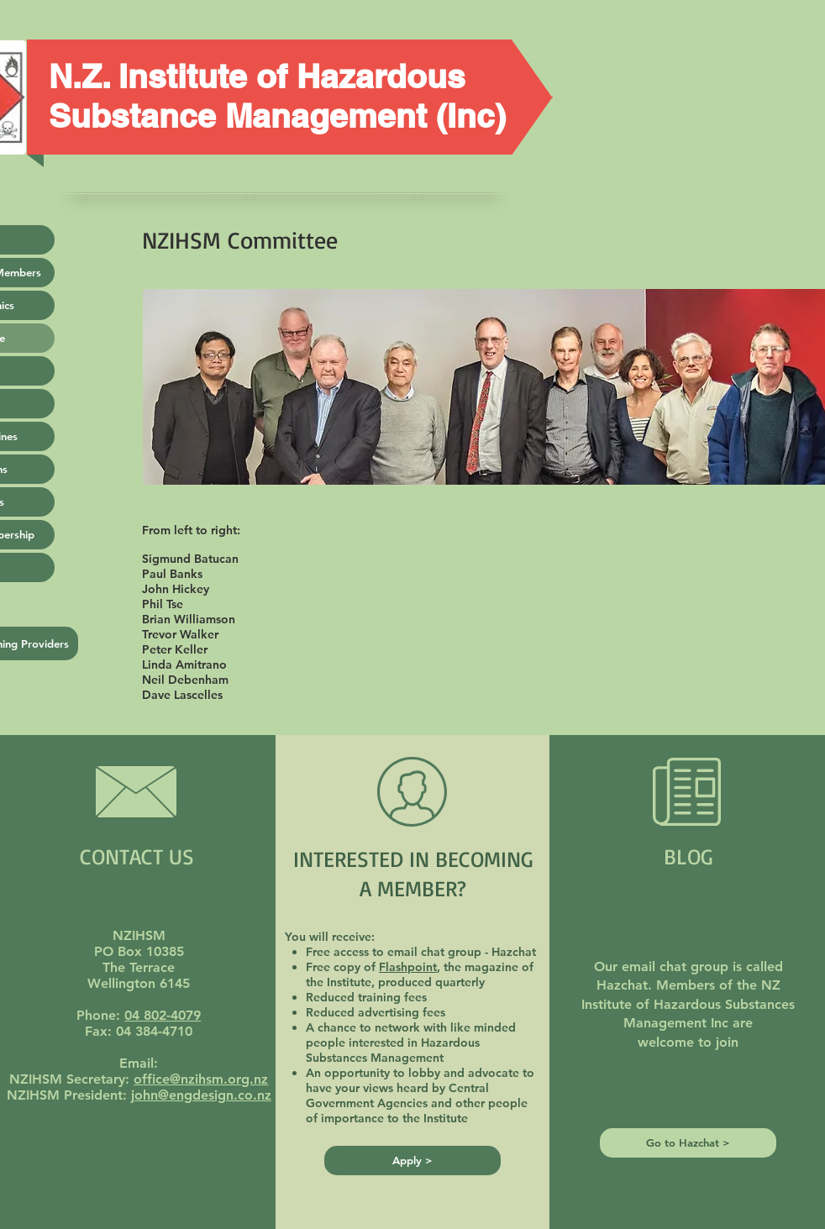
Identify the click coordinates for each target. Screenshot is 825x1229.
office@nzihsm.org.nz (201, 1079)
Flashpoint (408, 966)
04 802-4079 (162, 1015)
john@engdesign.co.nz (201, 1095)
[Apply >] (412, 1160)
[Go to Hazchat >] (688, 1143)
